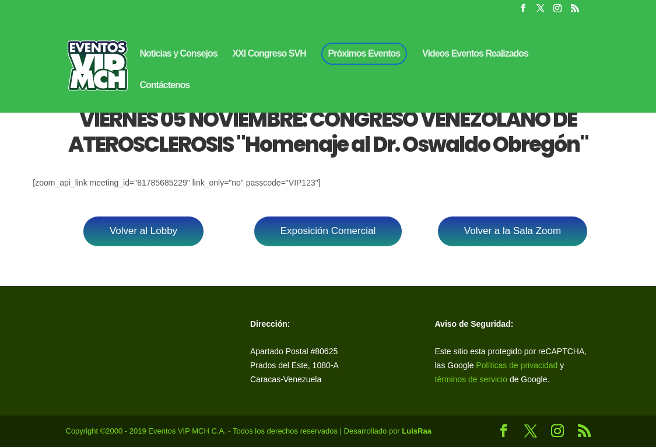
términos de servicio (472, 379)
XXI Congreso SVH (269, 54)
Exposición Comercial (328, 230)
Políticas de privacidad (516, 365)
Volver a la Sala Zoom (512, 230)
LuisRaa (417, 431)
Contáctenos (165, 85)
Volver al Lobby (143, 230)
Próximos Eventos (364, 53)
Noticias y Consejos (179, 54)
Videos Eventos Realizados (475, 54)
